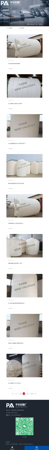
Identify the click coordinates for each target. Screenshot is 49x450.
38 (20, 393)
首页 (36, 24)
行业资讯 (22, 28)
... (18, 393)
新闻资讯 (40, 24)
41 (25, 393)
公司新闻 (10, 28)
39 (22, 393)
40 (23, 393)
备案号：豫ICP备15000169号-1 (26, 444)
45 (33, 393)
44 (31, 393)
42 (27, 393)
